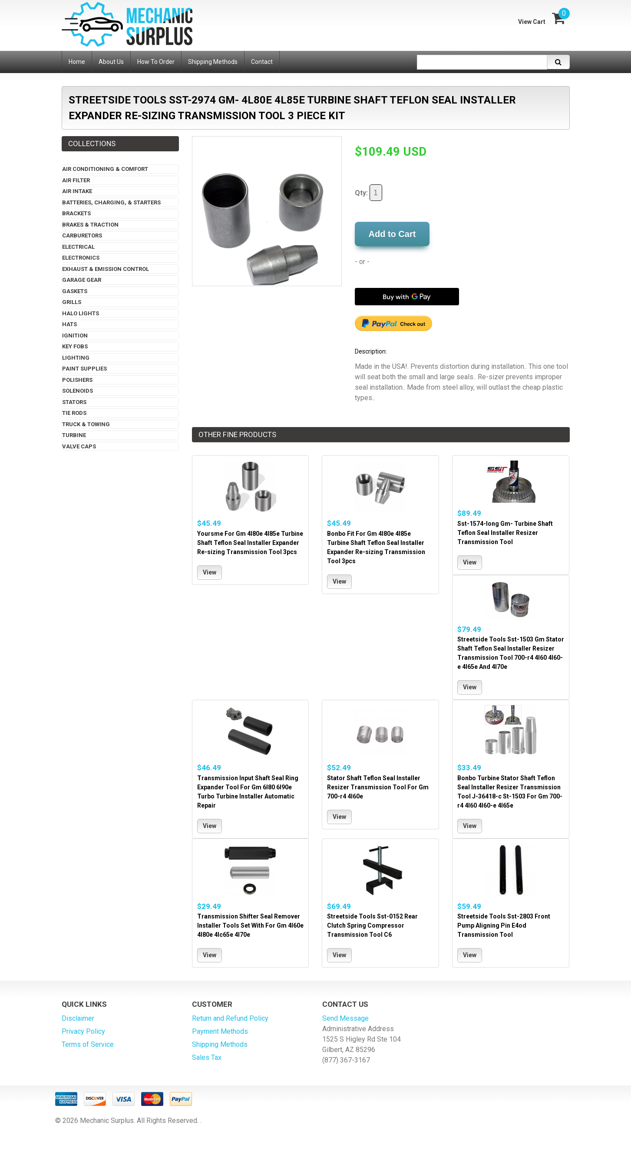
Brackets (76, 213)
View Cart (531, 21)
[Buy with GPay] (407, 296)
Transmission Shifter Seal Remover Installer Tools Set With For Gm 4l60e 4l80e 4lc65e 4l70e (250, 925)
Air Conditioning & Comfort (105, 169)
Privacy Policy (83, 1031)
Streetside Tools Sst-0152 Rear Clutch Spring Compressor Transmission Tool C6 (372, 925)
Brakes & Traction (90, 224)
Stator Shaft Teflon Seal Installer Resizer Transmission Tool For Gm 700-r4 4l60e (378, 787)
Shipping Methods (220, 1044)
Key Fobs (75, 346)
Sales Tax (206, 1057)
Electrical (78, 247)
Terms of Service (88, 1044)
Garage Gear (81, 280)
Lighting (75, 357)
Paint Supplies (84, 368)
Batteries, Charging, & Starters (111, 202)
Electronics (80, 257)
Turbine (74, 435)
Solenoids (77, 390)
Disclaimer (78, 1018)
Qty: (368, 192)
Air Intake (77, 191)
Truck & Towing (86, 424)
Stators (74, 402)
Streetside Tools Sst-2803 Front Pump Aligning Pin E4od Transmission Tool (503, 925)
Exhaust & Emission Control (105, 269)
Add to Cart (392, 234)
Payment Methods (220, 1031)
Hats (69, 324)
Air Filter (76, 180)
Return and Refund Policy (230, 1018)
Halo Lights (80, 313)
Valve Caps (79, 446)
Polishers (77, 380)
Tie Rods (74, 413)
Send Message (345, 1018)
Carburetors (82, 235)
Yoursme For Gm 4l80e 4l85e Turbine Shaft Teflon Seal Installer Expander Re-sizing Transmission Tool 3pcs (250, 542)
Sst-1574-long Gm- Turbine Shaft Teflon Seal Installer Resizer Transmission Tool (505, 532)
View (209, 572)
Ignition (75, 335)
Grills (71, 302)
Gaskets (74, 291)
